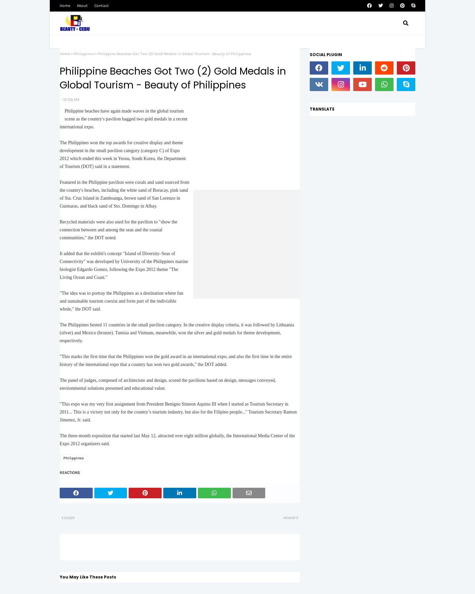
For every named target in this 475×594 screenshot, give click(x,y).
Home (65, 5)
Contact (101, 5)
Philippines (84, 53)
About (82, 5)
